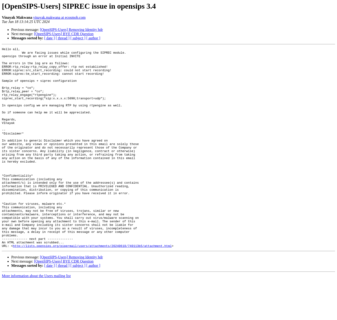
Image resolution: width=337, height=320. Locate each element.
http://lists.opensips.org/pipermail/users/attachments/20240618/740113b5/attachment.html (92, 286)
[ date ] (49, 38)
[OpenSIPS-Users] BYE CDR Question (64, 34)
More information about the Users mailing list (36, 316)
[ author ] (93, 38)
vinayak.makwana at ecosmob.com (59, 17)
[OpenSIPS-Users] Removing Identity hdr (71, 30)
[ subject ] (77, 38)
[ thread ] (63, 38)
